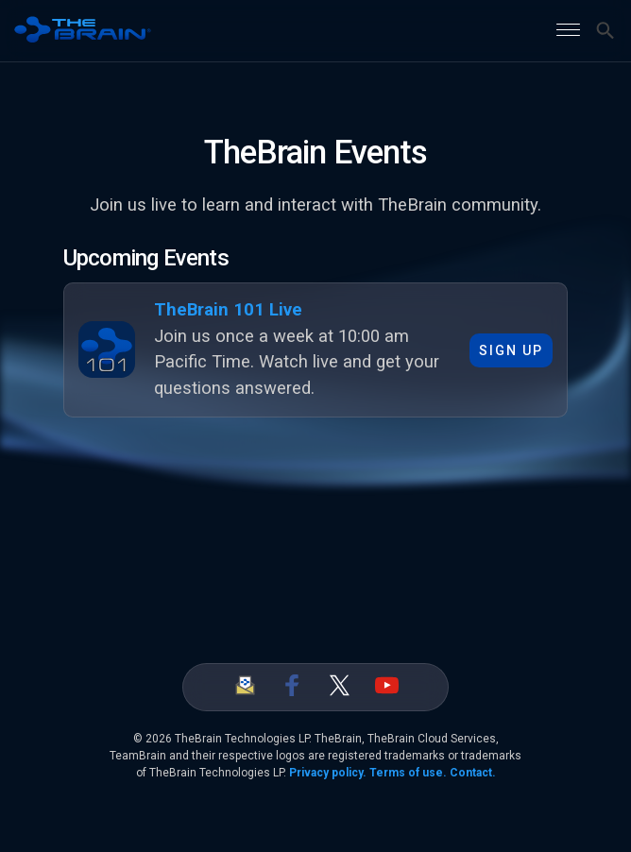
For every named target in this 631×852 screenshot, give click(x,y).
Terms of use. (408, 772)
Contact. (473, 772)
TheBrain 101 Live (228, 309)
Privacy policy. (328, 772)
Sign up (511, 350)
